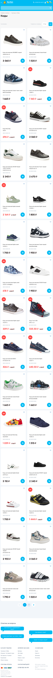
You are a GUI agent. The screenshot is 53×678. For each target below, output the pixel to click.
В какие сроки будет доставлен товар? (12, 636)
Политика (20, 660)
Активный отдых (10, 653)
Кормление (3, 657)
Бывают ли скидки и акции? (40, 639)
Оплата (20, 655)
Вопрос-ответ (21, 657)
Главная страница (5, 13)
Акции (36, 651)
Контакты (37, 657)
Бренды (20, 651)
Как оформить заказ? (40, 632)
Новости (37, 653)
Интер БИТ (10, 676)
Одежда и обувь (5, 651)
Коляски (9, 655)
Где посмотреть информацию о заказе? (12, 628)
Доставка (20, 653)
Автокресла (3, 655)
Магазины (37, 655)
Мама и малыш (4, 660)
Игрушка (3, 653)
